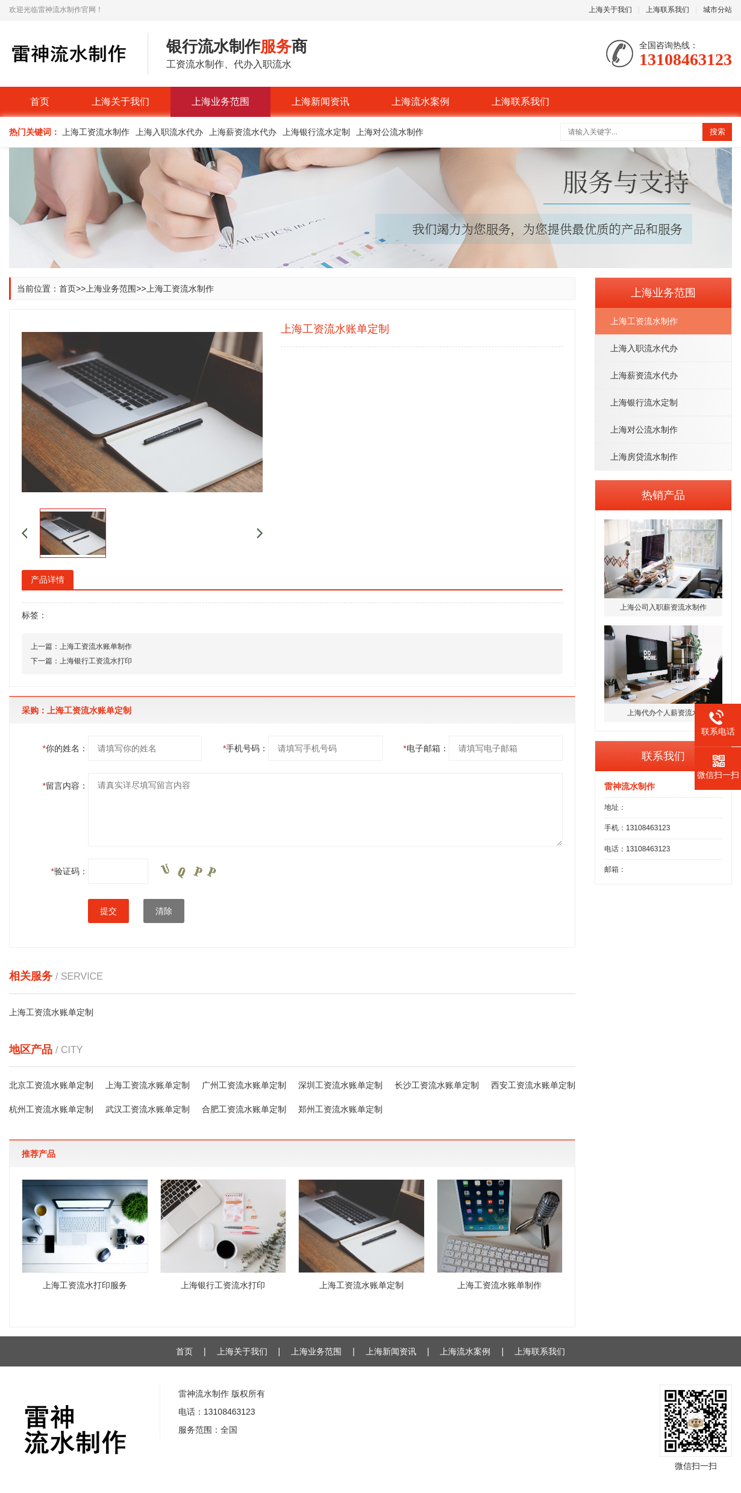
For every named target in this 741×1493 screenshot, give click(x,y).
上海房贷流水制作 (644, 457)
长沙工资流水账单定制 (437, 1085)
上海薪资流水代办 (243, 132)
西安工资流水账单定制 (533, 1085)
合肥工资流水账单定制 (244, 1109)
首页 (39, 101)
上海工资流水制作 (96, 132)
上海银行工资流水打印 (96, 661)
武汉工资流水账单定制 (147, 1109)
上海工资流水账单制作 (96, 646)
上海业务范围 (220, 101)
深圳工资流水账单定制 (340, 1085)
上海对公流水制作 (390, 132)
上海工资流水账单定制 (51, 1012)
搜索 (717, 131)
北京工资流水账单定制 (51, 1085)
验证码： (69, 871)
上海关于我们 (610, 9)
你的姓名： (65, 748)
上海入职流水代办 (169, 132)
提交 (108, 911)
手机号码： (245, 748)
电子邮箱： (425, 748)
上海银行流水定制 (316, 132)
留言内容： (65, 785)
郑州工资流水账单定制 (340, 1109)
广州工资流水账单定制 (244, 1085)
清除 (163, 911)
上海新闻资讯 (320, 101)
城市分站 (717, 9)
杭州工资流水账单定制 (51, 1109)
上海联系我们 (667, 9)
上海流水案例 (420, 101)
